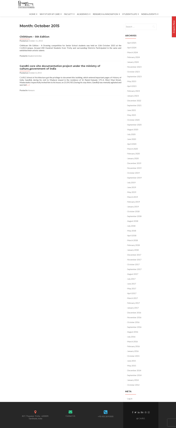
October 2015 (133, 356)
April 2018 (131, 235)
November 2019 (134, 168)
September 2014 (134, 375)
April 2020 (131, 144)
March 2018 (132, 240)
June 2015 (131, 361)
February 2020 (133, 153)
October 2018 (133, 211)
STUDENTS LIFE (129, 14)
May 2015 (131, 365)
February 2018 (133, 245)
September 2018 (134, 216)
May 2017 (131, 288)
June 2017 (131, 283)
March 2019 (132, 197)
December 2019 (134, 163)
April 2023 (131, 86)
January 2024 (133, 62)
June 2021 (131, 110)
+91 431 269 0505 (105, 416)
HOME (32, 14)
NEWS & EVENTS (149, 14)
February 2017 (133, 303)
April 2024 (131, 47)
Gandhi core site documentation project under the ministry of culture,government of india (60, 67)
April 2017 (131, 293)
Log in (129, 398)
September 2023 (134, 76)
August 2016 (132, 332)
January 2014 (133, 380)
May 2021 (131, 115)
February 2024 (133, 57)
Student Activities (35, 56)
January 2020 (133, 158)
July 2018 (131, 226)
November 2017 (134, 259)
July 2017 (131, 279)
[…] (28, 85)
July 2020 (131, 134)
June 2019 (131, 187)
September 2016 (134, 327)
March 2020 (132, 149)
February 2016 (133, 346)
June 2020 (131, 139)
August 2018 (132, 221)
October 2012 (133, 385)
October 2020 (133, 120)
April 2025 (131, 43)
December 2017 (134, 255)
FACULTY (68, 14)
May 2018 (131, 230)
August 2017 (132, 274)
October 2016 (133, 322)
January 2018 (133, 250)
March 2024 (132, 52)
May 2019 (131, 192)
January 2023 (133, 96)
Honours (31, 90)
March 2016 (132, 341)
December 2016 (134, 312)
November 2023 (134, 67)
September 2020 (134, 124)
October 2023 (133, 71)
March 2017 (132, 298)
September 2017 (134, 269)
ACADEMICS (83, 14)
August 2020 (132, 129)
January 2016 (133, 351)
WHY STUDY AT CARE (50, 14)
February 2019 (133, 202)
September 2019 (134, 177)
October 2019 (133, 173)
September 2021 (134, 105)
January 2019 (133, 206)
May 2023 (131, 81)
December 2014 (134, 370)
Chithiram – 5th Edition (34, 36)
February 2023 (133, 91)
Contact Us (70, 416)
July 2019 (131, 182)
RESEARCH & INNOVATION (105, 14)
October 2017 (133, 264)
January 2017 (133, 308)
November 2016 (134, 317)
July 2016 (131, 336)
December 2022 (134, 100)
